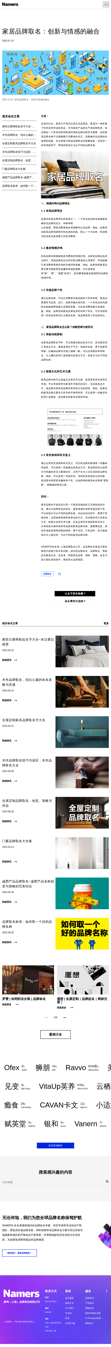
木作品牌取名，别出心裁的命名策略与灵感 (19, 134)
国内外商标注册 (92, 1313)
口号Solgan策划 (93, 1318)
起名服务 (69, 1298)
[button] (65, 1017)
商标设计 (89, 1323)
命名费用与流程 (75, 601)
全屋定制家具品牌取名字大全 (19, 143)
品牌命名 (89, 1298)
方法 (10, 99)
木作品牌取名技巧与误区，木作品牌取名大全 (19, 151)
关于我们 (69, 1308)
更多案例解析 (55, 1145)
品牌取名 (47, 574)
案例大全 (69, 1303)
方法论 (68, 1313)
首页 (4, 99)
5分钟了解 (70, 1323)
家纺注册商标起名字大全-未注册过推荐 (19, 126)
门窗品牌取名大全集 (14, 168)
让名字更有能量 (75, 593)
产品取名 (89, 1303)
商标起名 (89, 1308)
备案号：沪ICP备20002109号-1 (20, 1322)
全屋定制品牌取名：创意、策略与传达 (19, 160)
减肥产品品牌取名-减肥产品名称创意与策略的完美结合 (19, 177)
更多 (106, 623)
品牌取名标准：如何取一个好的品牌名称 (19, 185)
